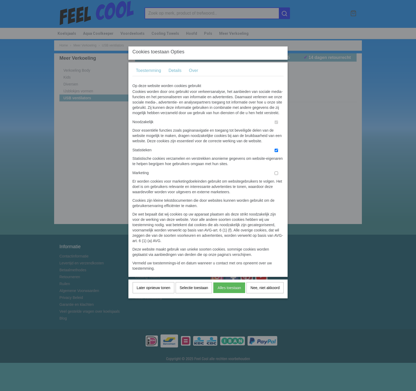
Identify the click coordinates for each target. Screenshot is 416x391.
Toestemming (148, 81)
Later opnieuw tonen (153, 298)
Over (193, 81)
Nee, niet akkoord (265, 298)
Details (174, 81)
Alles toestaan (229, 298)
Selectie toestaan (194, 298)
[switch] (276, 132)
